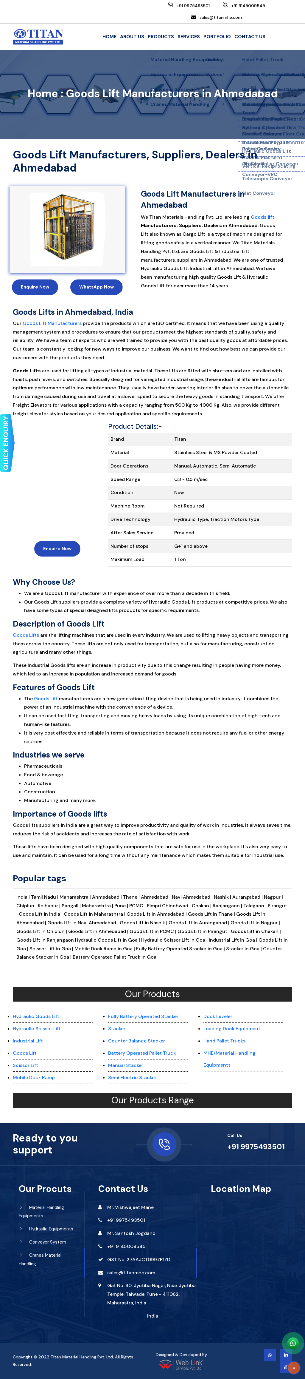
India (152, 1316)
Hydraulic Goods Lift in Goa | (107, 940)
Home (109, 36)
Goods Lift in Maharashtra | (95, 914)
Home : (45, 94)
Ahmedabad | (107, 897)
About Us (132, 36)
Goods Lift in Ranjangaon (45, 940)
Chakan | (202, 906)
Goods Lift (46, 698)
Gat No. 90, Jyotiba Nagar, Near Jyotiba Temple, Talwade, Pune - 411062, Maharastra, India (151, 1294)
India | (23, 897)
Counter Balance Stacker (136, 1041)
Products (161, 36)
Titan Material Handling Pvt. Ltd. (82, 1357)
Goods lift (263, 217)
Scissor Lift (25, 1065)
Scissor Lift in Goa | (51, 948)
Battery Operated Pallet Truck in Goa (114, 957)
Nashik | (223, 897)
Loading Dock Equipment (231, 1028)
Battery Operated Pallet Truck (142, 1053)
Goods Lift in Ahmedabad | (157, 914)
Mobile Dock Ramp (34, 1077)
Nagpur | (273, 897)
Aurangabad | (248, 897)
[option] (67, 229)
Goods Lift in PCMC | (154, 931)
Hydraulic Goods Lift (36, 1016)
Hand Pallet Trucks (224, 1041)
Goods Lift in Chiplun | (42, 931)
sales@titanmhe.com (221, 17)
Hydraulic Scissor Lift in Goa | (174, 940)
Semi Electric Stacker (132, 1077)
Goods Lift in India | (41, 914)
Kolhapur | (50, 906)
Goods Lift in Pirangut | (204, 931)
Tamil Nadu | (45, 897)
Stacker (116, 1028)
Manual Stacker (125, 1065)
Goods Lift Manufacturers (52, 323)
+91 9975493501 (256, 1147)
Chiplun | (27, 906)
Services (189, 36)
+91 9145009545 (126, 1246)
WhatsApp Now (96, 287)
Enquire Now (35, 287)
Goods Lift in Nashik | (144, 923)
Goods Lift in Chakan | (256, 931)
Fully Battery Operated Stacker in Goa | (180, 948)
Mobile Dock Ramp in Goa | (104, 948)
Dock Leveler (217, 1016)
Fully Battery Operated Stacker (143, 1016)
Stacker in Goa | (244, 948)
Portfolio (217, 36)
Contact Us (249, 36)
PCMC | (138, 906)
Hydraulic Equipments (46, 1229)
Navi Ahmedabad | (193, 897)
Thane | (132, 897)
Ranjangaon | (228, 906)
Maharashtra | (76, 897)
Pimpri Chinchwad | (169, 906)
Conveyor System (42, 1242)
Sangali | (72, 906)
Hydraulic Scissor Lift (37, 1028)
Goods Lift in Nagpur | (255, 923)
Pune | (121, 906)
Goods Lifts (26, 635)
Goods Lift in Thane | (212, 914)
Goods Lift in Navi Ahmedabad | (83, 923)
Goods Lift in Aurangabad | (200, 923)
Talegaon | (255, 906)
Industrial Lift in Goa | (233, 940)
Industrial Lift (28, 1041)
